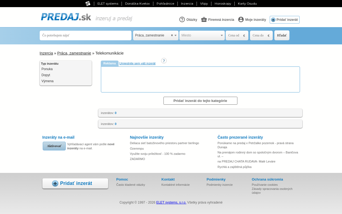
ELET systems (107, 3)
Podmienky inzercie (220, 184)
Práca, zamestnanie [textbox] (154, 35)
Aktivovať (54, 146)
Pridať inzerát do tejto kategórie (200, 101)
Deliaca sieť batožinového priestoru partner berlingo (164, 143)
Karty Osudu (247, 3)
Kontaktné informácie (176, 184)
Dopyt (46, 75)
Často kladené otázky (130, 184)
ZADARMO (137, 159)
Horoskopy (223, 3)
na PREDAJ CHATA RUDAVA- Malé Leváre (246, 161)
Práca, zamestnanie (74, 53)
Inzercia (187, 3)
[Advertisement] (201, 79)
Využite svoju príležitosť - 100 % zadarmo (157, 153)
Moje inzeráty (252, 19)
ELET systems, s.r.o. (171, 202)
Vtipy (204, 3)
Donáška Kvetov (137, 3)
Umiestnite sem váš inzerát (137, 63)
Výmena (48, 81)
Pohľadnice (165, 3)
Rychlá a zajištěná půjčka (235, 167)
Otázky (188, 19)
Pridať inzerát (287, 20)
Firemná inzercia (217, 19)
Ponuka (47, 69)
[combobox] (156, 35)
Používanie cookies (265, 184)
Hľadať (282, 35)
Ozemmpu (137, 148)
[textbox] (202, 35)
